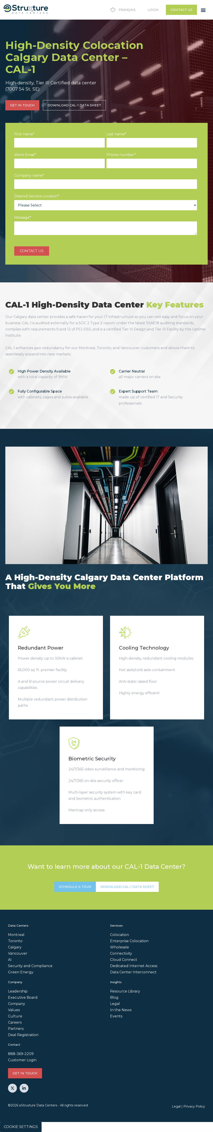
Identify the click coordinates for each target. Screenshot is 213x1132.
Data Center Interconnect (133, 972)
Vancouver (17, 953)
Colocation (119, 935)
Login (153, 10)
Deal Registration (23, 1035)
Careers (15, 1022)
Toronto (15, 941)
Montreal (16, 935)
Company (16, 1004)
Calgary (15, 947)
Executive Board (23, 997)
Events (116, 1016)
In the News (120, 1010)
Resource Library (125, 991)
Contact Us (181, 10)
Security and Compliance (30, 966)
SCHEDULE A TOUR (75, 887)
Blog (114, 997)
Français (122, 9)
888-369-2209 (21, 1054)
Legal (115, 1004)
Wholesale (119, 947)
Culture (15, 1016)
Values (14, 1010)
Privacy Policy (194, 1106)
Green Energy (20, 972)
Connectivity (121, 953)
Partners (16, 1029)
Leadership (18, 991)
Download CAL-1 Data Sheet (74, 105)
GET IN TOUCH (22, 105)
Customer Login (22, 1060)
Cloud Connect (123, 960)
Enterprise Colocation (129, 941)
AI (10, 960)
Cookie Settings (21, 1127)
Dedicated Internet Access (133, 966)
